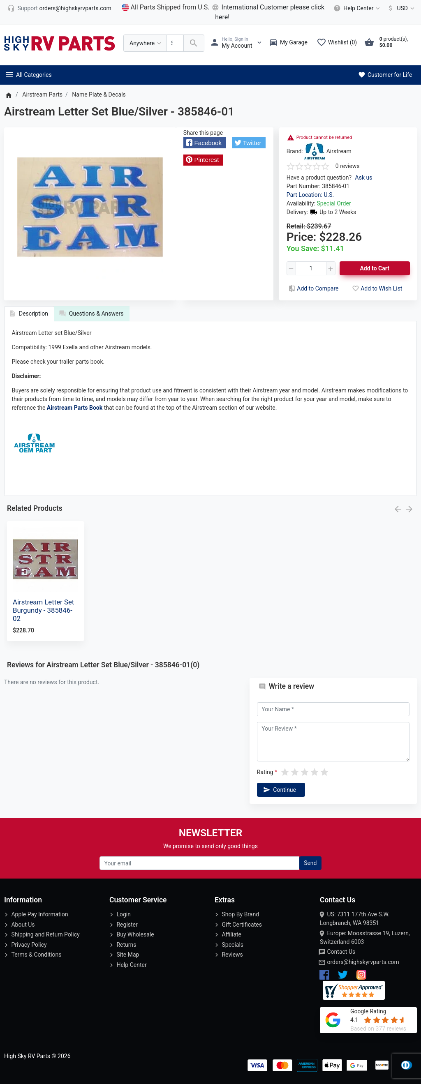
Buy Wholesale (135, 934)
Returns (126, 944)
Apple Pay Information (39, 914)
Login (123, 914)
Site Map (127, 954)
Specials (232, 944)
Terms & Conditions (36, 954)
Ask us (363, 177)
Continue (278, 789)
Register (126, 924)
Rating (265, 772)
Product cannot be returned (324, 137)
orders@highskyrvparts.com (363, 962)
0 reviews (347, 166)
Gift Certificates (241, 924)
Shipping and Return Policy (45, 934)
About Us (23, 924)
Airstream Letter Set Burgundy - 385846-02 (43, 610)
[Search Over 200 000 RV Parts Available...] (175, 43)
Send (310, 863)
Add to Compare (313, 288)
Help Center (131, 965)
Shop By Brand (240, 914)
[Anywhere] (145, 43)
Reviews (232, 954)
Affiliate (231, 934)
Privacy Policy (28, 944)
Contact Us (341, 951)
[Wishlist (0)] (339, 43)
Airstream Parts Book (74, 407)
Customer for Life (384, 74)
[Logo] (59, 42)
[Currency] (399, 8)
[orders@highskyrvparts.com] (59, 8)
